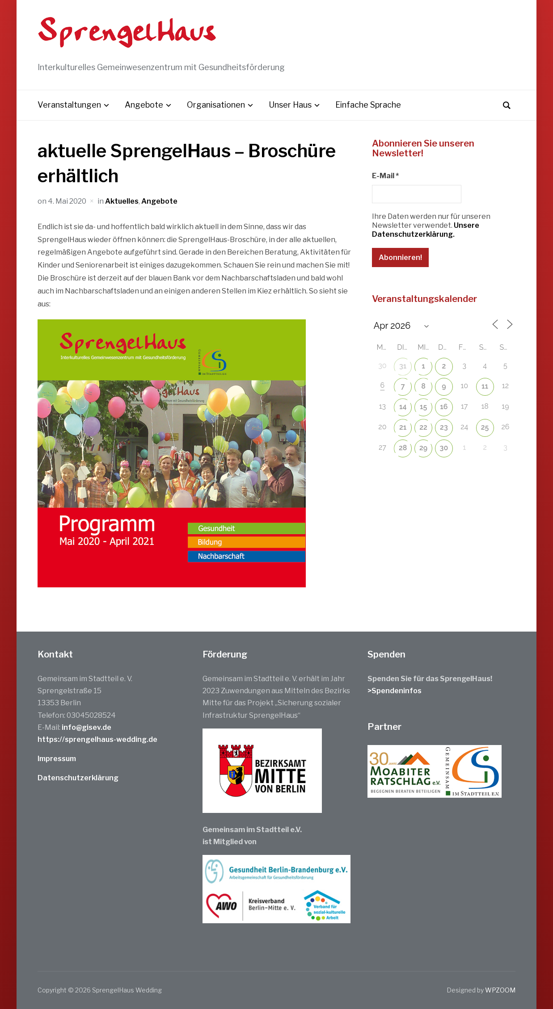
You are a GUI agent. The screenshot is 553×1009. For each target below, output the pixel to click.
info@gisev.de (86, 727)
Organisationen (216, 104)
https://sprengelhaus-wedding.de (97, 739)
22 (423, 427)
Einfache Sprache (368, 104)
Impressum (57, 758)
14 (403, 406)
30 (444, 448)
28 (403, 448)
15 (423, 406)
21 (402, 427)
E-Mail (385, 176)
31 (402, 366)
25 (485, 427)
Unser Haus (290, 104)
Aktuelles (122, 201)
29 (423, 448)
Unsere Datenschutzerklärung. (425, 230)
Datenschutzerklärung (78, 778)
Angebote (144, 104)
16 (443, 406)
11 (484, 386)
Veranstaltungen (69, 104)
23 (444, 427)
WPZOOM (500, 990)
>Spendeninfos (394, 691)
